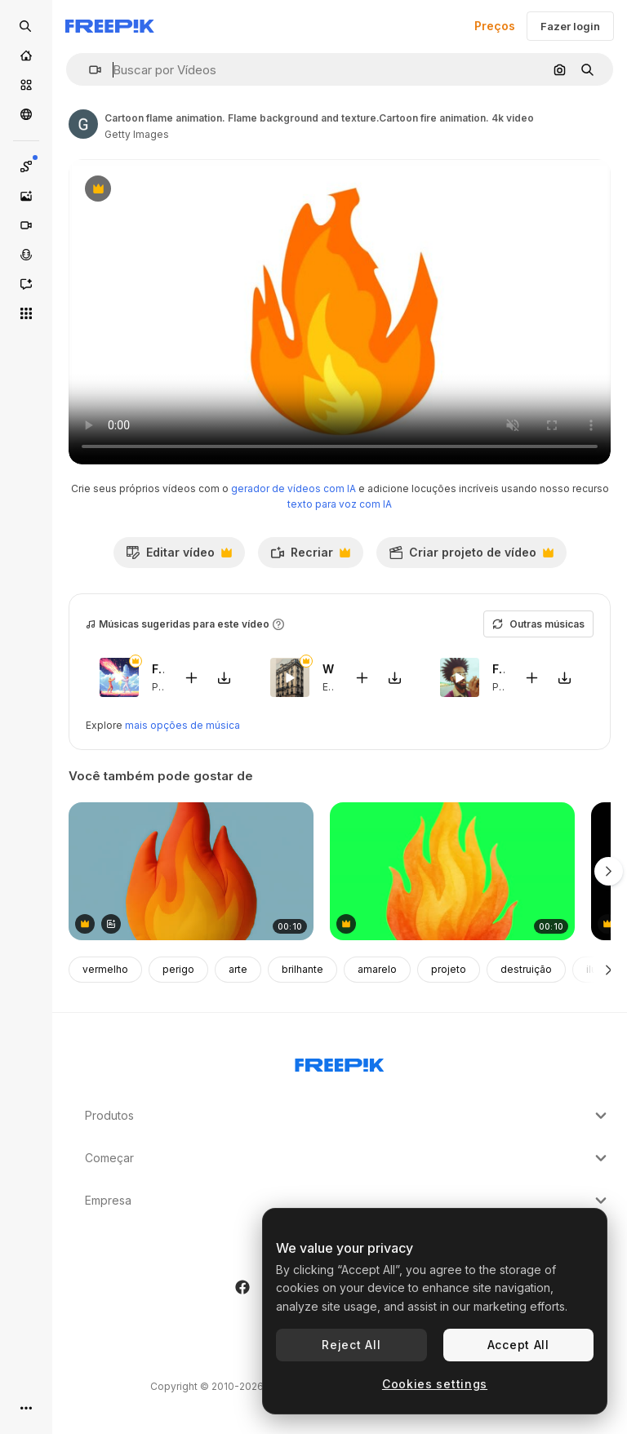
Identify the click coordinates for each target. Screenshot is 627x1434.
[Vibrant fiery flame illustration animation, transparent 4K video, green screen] (452, 871)
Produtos (348, 1115)
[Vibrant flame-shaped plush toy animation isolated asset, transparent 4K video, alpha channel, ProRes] (191, 871)
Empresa (348, 1200)
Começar (348, 1158)
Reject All (351, 1345)
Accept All (518, 1345)
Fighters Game (158, 669)
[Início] (26, 55)
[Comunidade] (26, 114)
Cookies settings (434, 1384)
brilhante (302, 969)
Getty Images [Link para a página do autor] (136, 134)
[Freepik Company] (339, 1061)
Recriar (310, 556)
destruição (526, 969)
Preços (494, 26)
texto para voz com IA (339, 504)
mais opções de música (182, 725)
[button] (88, 70)
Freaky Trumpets (498, 669)
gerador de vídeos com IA (293, 488)
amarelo (377, 969)
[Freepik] (109, 26)
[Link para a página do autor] (83, 124)
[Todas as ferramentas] (26, 313)
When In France (328, 669)
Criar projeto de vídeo (471, 556)
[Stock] (26, 85)
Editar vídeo (179, 556)
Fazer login (570, 26)
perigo (178, 969)
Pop (161, 687)
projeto (448, 969)
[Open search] (26, 26)
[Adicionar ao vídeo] (192, 677)
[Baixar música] (224, 677)
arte (238, 969)
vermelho (105, 969)
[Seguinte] (608, 970)
